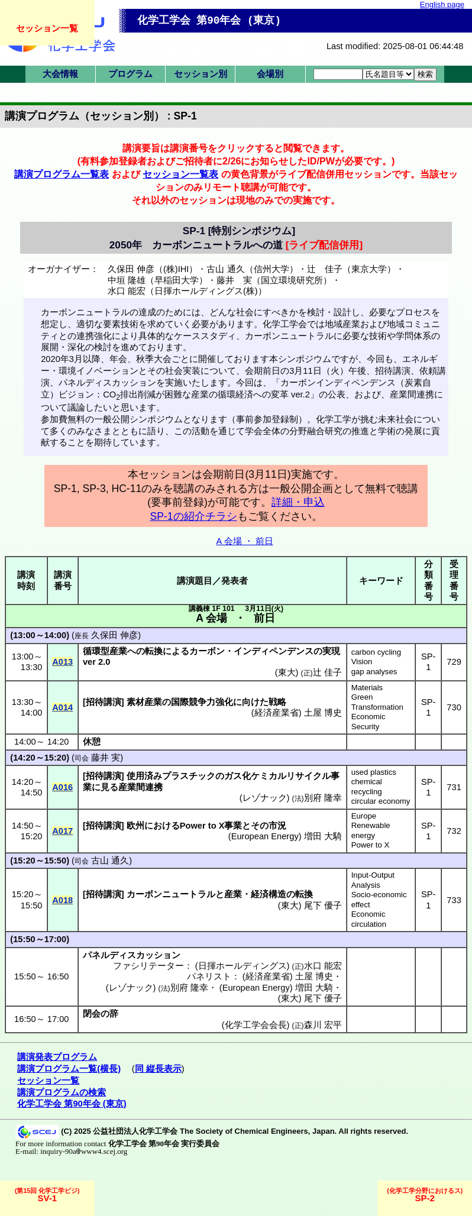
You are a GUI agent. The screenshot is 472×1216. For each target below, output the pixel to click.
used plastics (373, 772)
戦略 (277, 702)
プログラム (130, 74)
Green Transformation (377, 702)
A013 (62, 662)
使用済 (140, 776)
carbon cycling (376, 652)
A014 (62, 707)
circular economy (380, 801)
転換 (154, 651)
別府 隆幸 (323, 798)
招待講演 (103, 702)
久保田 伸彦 (114, 635)
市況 (277, 825)
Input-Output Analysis (373, 880)
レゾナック (265, 798)
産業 (233, 894)
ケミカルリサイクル (291, 776)
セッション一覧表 (180, 174)
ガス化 (237, 776)
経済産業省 (276, 712)
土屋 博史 (323, 712)
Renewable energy (370, 830)
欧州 (135, 825)
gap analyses (374, 671)
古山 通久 (110, 860)
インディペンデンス (273, 651)
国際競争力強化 (202, 702)
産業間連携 (140, 787)
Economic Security (368, 721)
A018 (62, 900)
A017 (62, 831)
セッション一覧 (47, 28)
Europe (364, 815)
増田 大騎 (323, 836)
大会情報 (60, 74)
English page (442, 4)
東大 (287, 672)
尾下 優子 (323, 905)
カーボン (207, 651)
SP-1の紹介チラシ (193, 516)
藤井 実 (105, 757)
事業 (233, 825)
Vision (362, 661)
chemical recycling (366, 786)
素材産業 (144, 702)
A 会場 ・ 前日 (244, 541)
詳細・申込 (298, 502)
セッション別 (200, 74)
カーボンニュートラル (171, 894)
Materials (367, 687)
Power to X (370, 844)
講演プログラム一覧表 (61, 174)
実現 (331, 651)
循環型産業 (105, 651)
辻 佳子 (327, 672)
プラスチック (188, 776)
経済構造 (268, 894)
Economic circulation (368, 919)
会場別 (270, 74)
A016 (62, 787)
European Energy (265, 836)
